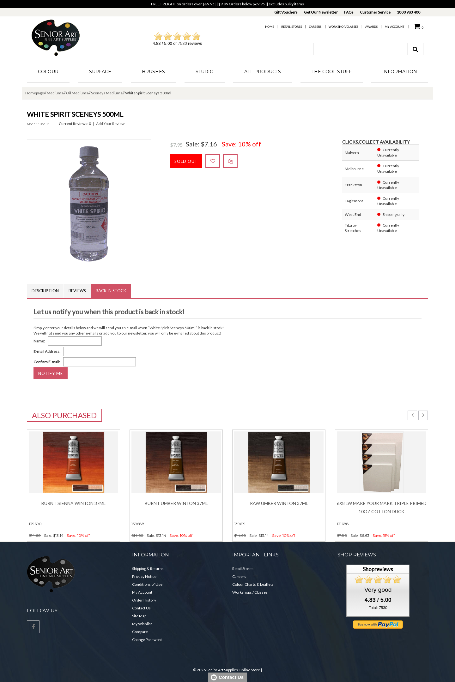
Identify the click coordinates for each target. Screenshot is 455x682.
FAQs (349, 12)
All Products (262, 71)
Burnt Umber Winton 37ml (176, 503)
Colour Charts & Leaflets (253, 584)
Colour (48, 71)
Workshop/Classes (343, 27)
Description (45, 290)
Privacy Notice (144, 576)
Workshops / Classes (250, 592)
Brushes (153, 71)
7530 (182, 43)
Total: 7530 (378, 608)
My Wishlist (142, 623)
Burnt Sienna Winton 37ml (73, 503)
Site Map (139, 616)
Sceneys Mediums (106, 93)
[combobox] (360, 49)
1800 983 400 (408, 12)
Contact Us (141, 608)
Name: (39, 341)
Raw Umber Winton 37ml (279, 503)
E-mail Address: (46, 351)
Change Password (147, 639)
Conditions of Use (147, 584)
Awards (371, 27)
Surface (100, 71)
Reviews (77, 290)
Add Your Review (110, 123)
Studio (205, 71)
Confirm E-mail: (46, 361)
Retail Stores (291, 27)
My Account (394, 27)
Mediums (55, 93)
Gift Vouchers (286, 12)
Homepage (34, 93)
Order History (144, 600)
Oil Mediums (77, 93)
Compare (140, 631)
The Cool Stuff (332, 71)
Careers (315, 27)
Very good (377, 589)
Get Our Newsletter (321, 12)
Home (269, 27)
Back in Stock (111, 290)
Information (399, 71)
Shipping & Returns (148, 568)
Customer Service (375, 12)
